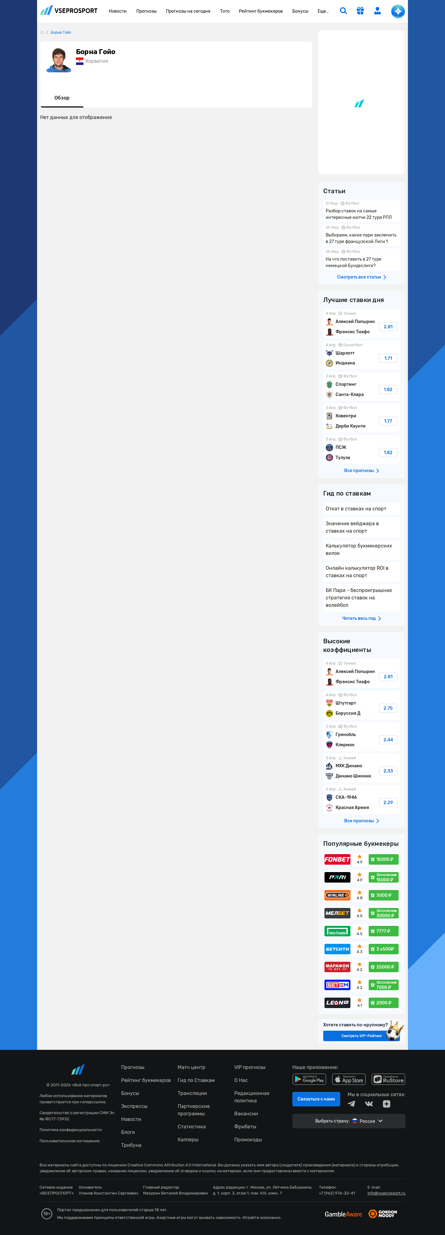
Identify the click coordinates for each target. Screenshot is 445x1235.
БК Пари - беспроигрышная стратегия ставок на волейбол (359, 597)
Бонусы (300, 11)
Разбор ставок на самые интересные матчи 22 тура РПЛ (361, 211)
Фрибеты (245, 1127)
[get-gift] (360, 11)
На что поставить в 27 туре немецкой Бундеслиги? (361, 259)
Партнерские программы (194, 1110)
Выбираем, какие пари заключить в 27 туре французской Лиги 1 (361, 235)
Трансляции (192, 1093)
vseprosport (69, 9)
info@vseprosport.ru (386, 1193)
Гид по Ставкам (196, 1080)
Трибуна (131, 1145)
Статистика (192, 1127)
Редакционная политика (251, 1097)
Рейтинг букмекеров (261, 11)
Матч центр (192, 1067)
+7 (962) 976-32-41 (337, 1193)
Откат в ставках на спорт (356, 509)
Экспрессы (134, 1106)
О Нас (241, 1080)
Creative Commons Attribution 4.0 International (172, 1165)
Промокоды (248, 1140)
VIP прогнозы (249, 1067)
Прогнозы (146, 11)
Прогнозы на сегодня (188, 11)
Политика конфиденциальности (71, 1129)
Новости (118, 11)
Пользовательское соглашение (70, 1141)
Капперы (188, 1140)
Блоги (128, 1132)
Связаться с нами (316, 1099)
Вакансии (246, 1114)
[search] (343, 11)
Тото (225, 11)
